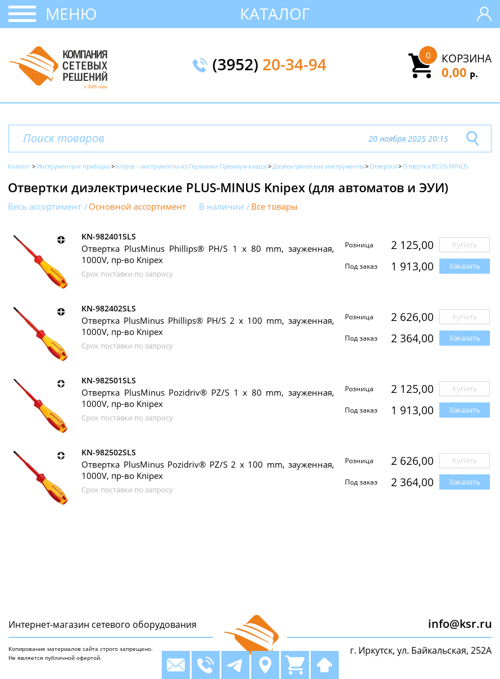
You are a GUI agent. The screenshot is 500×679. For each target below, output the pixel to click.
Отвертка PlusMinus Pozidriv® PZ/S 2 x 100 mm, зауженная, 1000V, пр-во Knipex (207, 470)
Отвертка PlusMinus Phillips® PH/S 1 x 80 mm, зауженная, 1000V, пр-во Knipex (207, 254)
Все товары (274, 206)
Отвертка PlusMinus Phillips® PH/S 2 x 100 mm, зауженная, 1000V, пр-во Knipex (207, 326)
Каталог (275, 13)
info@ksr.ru (460, 623)
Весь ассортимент (44, 206)
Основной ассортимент (137, 206)
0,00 (460, 72)
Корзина (467, 58)
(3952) (269, 65)
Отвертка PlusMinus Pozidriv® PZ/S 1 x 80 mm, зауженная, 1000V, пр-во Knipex (207, 398)
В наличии (221, 206)
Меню (71, 13)
